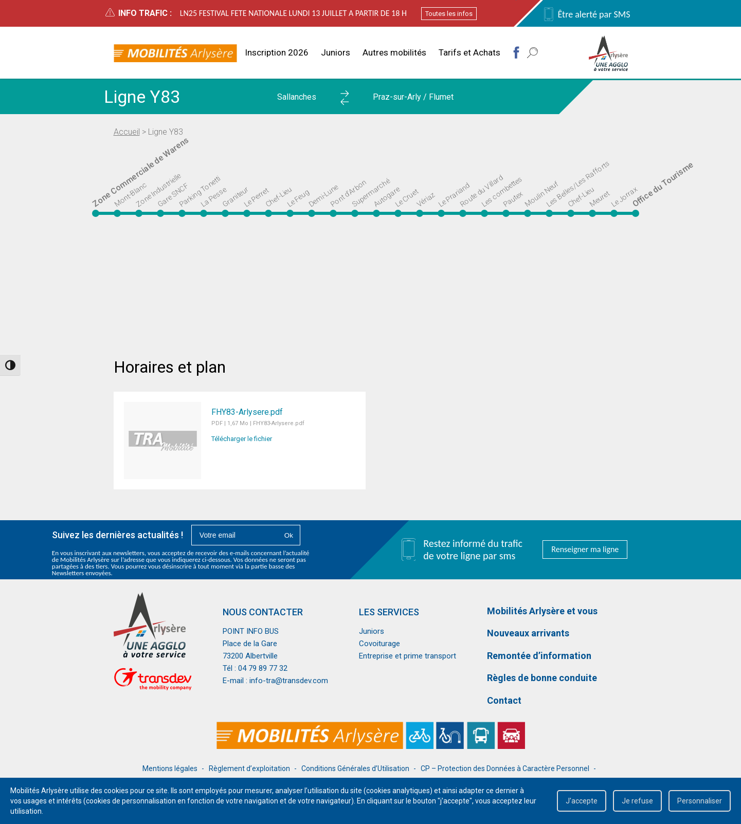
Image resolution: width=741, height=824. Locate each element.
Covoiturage (379, 643)
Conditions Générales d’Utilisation (355, 768)
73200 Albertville (250, 656)
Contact (504, 700)
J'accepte (582, 801)
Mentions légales (169, 768)
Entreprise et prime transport (407, 656)
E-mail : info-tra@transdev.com (275, 680)
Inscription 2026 (277, 52)
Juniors (335, 52)
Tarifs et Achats (469, 52)
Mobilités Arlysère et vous (542, 611)
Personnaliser (699, 801)
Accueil (127, 132)
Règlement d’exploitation (249, 768)
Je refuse (637, 801)
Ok (288, 535)
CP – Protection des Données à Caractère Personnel (505, 768)
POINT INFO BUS (251, 631)
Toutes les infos (449, 13)
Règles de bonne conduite (542, 677)
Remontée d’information (539, 655)
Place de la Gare (250, 643)
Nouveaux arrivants (528, 633)
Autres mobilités (394, 52)
